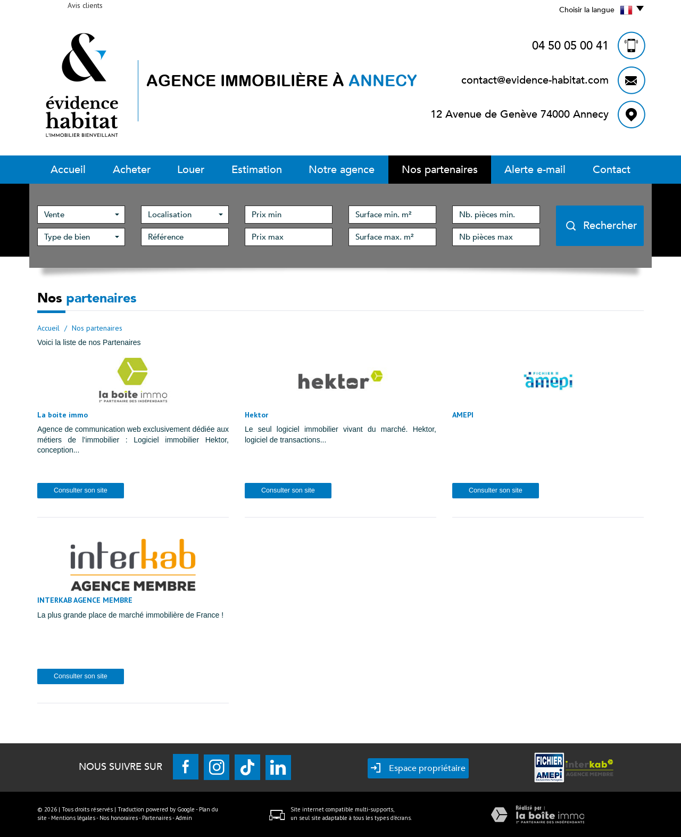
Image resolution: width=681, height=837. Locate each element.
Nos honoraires (118, 818)
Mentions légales (73, 818)
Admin (184, 818)
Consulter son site (80, 490)
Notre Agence (342, 169)
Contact (611, 169)
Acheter (132, 169)
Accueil (68, 169)
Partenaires (156, 818)
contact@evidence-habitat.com (535, 80)
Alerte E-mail (535, 169)
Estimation (256, 169)
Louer (190, 169)
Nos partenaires (440, 169)
